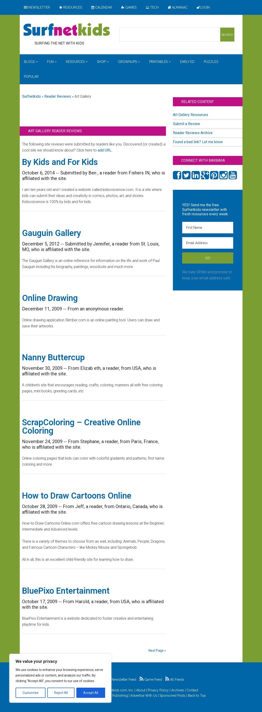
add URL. (105, 150)
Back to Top (197, 695)
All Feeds (174, 679)
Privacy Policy (158, 690)
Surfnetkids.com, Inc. (118, 690)
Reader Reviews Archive (193, 133)
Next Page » (157, 650)
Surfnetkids (31, 96)
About (140, 690)
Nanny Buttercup (53, 357)
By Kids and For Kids (60, 162)
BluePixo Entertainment (66, 591)
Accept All (90, 693)
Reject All (61, 693)
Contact (192, 690)
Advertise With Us (143, 695)
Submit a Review (186, 124)
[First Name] (207, 227)
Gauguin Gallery (51, 233)
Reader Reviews (57, 96)
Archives (177, 690)
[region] (60, 678)
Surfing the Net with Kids (67, 29)
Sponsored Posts (172, 695)
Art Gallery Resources (190, 115)
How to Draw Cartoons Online (76, 496)
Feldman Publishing (113, 695)
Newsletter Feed (121, 679)
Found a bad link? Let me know (198, 142)
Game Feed (150, 679)
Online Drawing (50, 298)
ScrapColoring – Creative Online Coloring (81, 427)
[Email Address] (207, 243)
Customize (31, 693)
